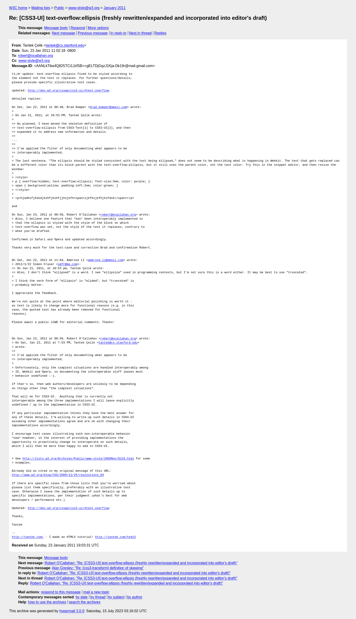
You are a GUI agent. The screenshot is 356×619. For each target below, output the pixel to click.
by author (134, 597)
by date (81, 597)
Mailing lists (40, 8)
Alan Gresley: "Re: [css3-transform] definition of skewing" (98, 568)
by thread (98, 597)
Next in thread (140, 33)
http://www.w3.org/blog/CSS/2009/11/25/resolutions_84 (58, 475)
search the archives (85, 602)
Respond (78, 28)
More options (98, 28)
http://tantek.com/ (28, 537)
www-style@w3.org (83, 8)
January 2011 (115, 8)
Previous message (93, 33)
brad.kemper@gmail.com (108, 107)
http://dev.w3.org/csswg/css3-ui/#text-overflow (68, 91)
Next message (63, 33)
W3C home (18, 8)
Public (59, 8)
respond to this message (60, 592)
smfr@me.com (67, 264)
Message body (56, 28)
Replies (160, 33)
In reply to (118, 33)
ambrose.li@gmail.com (105, 260)
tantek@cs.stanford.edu (65, 45)
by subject (116, 597)
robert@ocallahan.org (35, 56)
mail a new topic (96, 592)
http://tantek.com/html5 (115, 537)
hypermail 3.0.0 (71, 611)
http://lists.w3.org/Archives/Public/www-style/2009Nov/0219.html (78, 459)
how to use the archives (47, 602)
